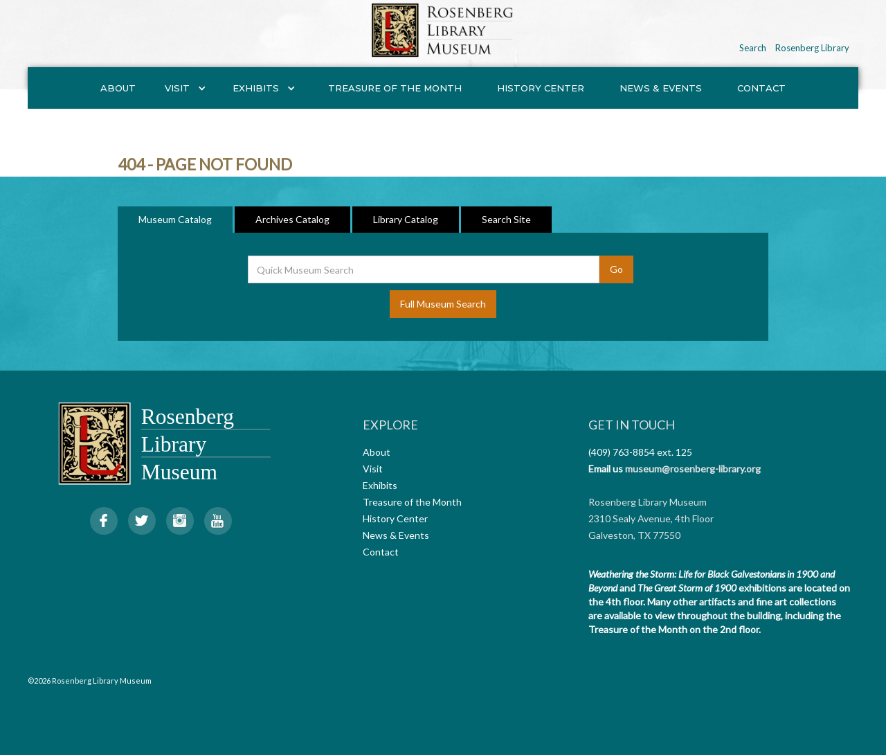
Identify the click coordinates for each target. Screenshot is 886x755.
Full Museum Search (443, 304)
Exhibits (380, 485)
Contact (761, 88)
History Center (540, 88)
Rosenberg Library (812, 47)
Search (752, 47)
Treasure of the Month (395, 88)
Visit (373, 468)
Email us (605, 468)
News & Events (661, 88)
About (118, 88)
